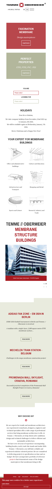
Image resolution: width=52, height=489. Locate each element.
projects (12, 459)
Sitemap (14, 477)
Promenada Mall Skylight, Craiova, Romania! (26, 379)
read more (26, 43)
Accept (26, 486)
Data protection (25, 477)
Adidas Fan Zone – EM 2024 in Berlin (26, 315)
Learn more (5, 483)
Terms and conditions (34, 477)
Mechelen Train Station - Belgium (26, 352)
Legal (19, 477)
